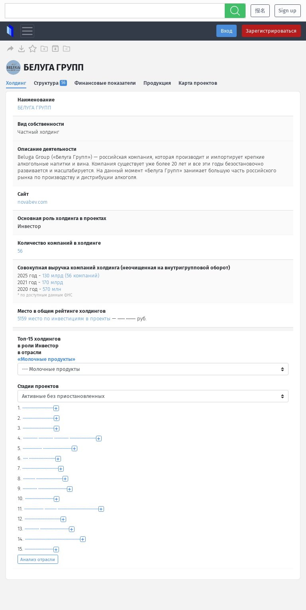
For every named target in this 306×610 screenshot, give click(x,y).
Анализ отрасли (37, 558)
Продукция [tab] (157, 81)
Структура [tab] (50, 81)
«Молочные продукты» (46, 358)
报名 (260, 11)
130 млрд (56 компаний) (70, 274)
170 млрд (52, 281)
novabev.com (32, 201)
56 (20, 250)
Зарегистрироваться (271, 31)
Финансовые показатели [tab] (105, 81)
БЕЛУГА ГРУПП (34, 106)
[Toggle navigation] (27, 31)
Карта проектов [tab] (198, 81)
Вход (226, 31)
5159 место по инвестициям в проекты (64, 317)
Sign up (287, 11)
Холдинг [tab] (16, 81)
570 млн (52, 288)
